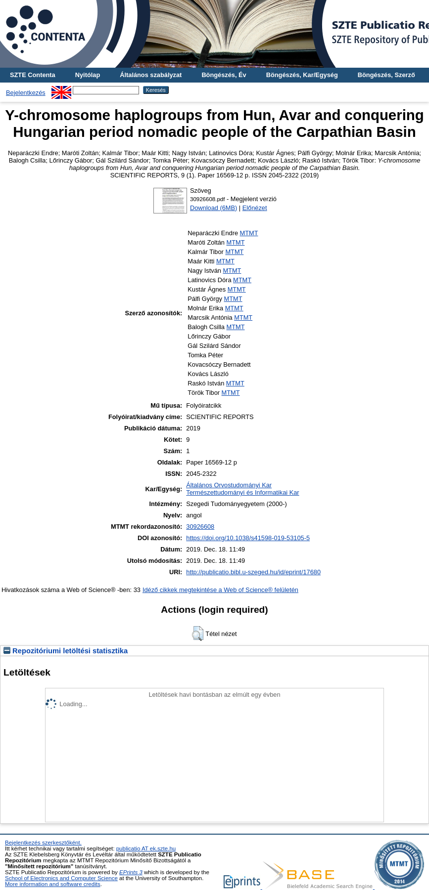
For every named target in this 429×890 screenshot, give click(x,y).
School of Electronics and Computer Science (61, 878)
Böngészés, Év (223, 75)
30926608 (200, 526)
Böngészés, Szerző (386, 75)
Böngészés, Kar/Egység (302, 75)
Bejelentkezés (26, 92)
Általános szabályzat (151, 75)
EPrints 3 (131, 872)
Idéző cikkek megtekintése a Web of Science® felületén (220, 589)
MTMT (249, 233)
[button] (197, 633)
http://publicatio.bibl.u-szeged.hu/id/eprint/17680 (253, 572)
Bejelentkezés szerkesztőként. (43, 843)
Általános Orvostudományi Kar (229, 485)
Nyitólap (87, 75)
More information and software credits (52, 884)
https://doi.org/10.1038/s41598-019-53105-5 (248, 538)
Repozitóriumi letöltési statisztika (65, 651)
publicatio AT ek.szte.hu (146, 848)
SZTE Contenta (32, 75)
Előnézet (254, 208)
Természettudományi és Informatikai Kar (242, 492)
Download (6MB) (213, 208)
